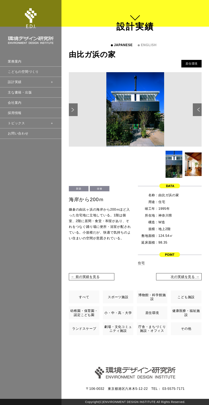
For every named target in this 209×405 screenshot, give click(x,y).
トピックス (31, 123)
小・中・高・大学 (118, 313)
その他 (186, 328)
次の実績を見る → (185, 276)
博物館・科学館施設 (152, 297)
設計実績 (31, 82)
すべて (84, 297)
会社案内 (15, 102)
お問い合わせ (18, 133)
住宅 (141, 263)
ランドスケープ (84, 328)
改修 (99, 188)
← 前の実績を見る (85, 276)
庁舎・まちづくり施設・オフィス (152, 328)
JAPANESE (123, 45)
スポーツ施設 (118, 297)
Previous (73, 109)
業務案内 (15, 61)
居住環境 (191, 63)
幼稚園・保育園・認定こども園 (84, 312)
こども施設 (186, 297)
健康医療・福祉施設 (186, 312)
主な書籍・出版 (20, 92)
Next (197, 109)
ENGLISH (149, 45)
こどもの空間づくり (23, 71)
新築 (78, 188)
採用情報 (15, 113)
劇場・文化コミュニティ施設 (118, 328)
